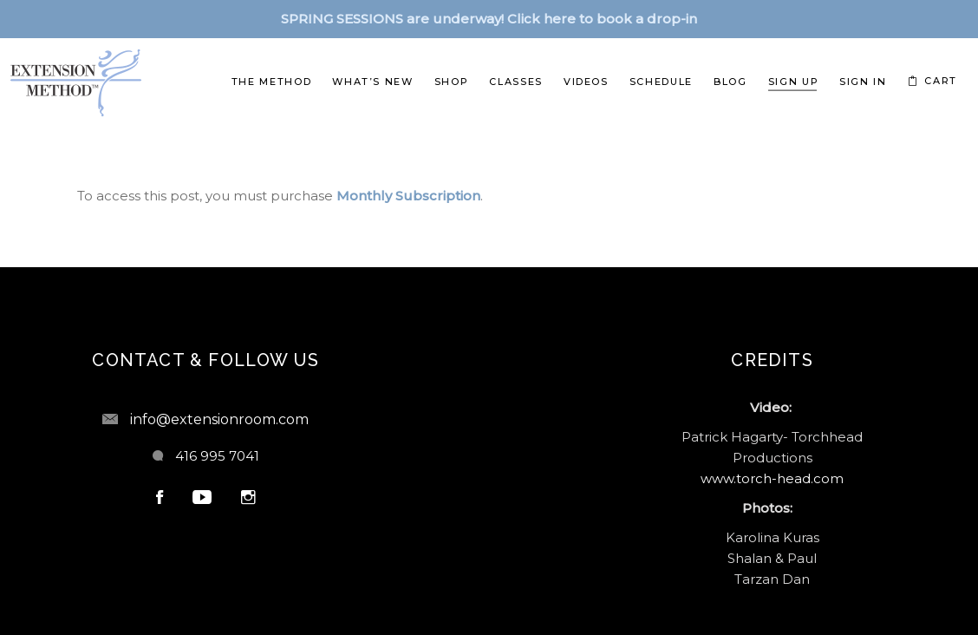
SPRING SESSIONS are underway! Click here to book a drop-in (489, 18)
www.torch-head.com (772, 478)
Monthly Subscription (408, 195)
